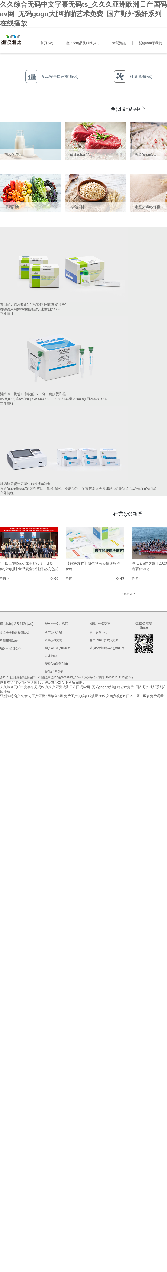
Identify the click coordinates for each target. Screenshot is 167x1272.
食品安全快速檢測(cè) (14, 632)
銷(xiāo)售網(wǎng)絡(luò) (107, 648)
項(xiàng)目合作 (10, 648)
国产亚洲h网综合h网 (47, 696)
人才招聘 (51, 656)
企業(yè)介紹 (53, 632)
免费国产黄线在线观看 (81, 696)
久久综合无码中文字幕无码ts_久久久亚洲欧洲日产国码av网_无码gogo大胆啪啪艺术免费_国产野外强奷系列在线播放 (83, 14)
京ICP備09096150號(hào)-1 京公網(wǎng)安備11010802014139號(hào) (92, 677)
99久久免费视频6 (112, 696)
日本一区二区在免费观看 (145, 696)
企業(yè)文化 (53, 640)
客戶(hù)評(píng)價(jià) (105, 640)
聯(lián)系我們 (54, 671)
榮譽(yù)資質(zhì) (56, 663)
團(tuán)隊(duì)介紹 (58, 648)
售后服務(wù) (98, 632)
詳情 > (4, 578)
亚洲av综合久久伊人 (15, 696)
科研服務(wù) (9, 640)
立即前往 (7, 313)
